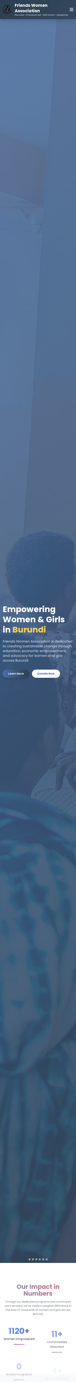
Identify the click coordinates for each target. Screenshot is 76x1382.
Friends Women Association (31, 8)
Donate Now (46, 674)
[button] (30, 1259)
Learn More (16, 674)
